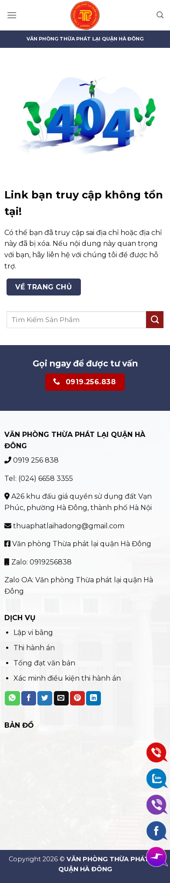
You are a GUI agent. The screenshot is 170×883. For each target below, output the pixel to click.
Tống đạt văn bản (44, 663)
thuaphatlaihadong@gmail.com (64, 526)
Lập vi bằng (34, 632)
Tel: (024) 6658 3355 (38, 478)
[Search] (160, 15)
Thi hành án (34, 648)
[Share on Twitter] (44, 698)
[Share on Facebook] (28, 698)
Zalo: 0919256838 (38, 562)
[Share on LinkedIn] (93, 698)
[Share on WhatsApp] (12, 698)
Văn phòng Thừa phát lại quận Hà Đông (77, 544)
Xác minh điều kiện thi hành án (67, 678)
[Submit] (154, 319)
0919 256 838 (31, 460)
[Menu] (12, 15)
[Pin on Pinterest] (77, 698)
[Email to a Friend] (61, 698)
